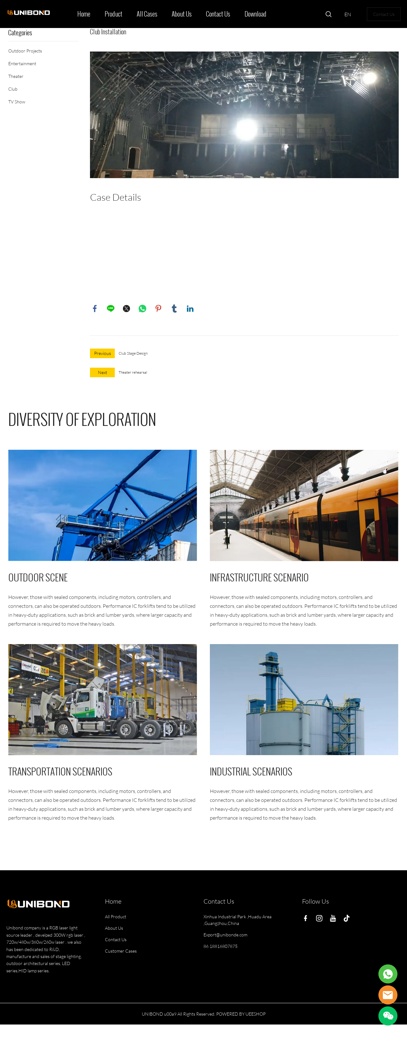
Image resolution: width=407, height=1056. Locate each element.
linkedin (190, 308)
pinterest (158, 308)
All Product (115, 916)
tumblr (174, 308)
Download (255, 14)
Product (113, 14)
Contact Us (218, 14)
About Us (182, 14)
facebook (95, 308)
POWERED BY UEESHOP (241, 1014)
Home (83, 14)
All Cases (147, 14)
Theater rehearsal (133, 372)
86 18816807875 (221, 946)
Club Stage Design (133, 353)
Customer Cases (121, 951)
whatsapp (142, 308)
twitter (126, 308)
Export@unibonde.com (225, 934)
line (110, 308)
